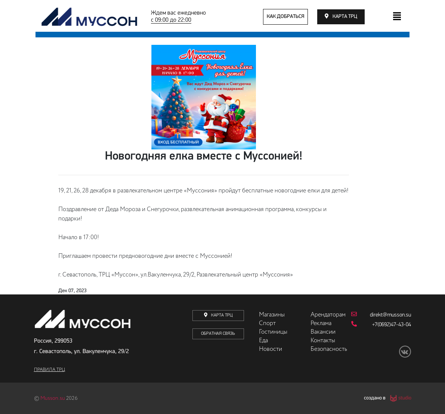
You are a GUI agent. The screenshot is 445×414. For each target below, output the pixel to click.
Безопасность (328, 349)
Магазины (272, 315)
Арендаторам (328, 315)
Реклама (320, 324)
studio (404, 398)
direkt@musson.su (381, 314)
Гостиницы (273, 332)
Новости (270, 349)
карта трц (345, 16)
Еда (263, 341)
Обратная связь (218, 333)
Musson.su (52, 398)
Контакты (322, 341)
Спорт (267, 324)
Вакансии (323, 332)
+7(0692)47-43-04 (381, 324)
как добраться (285, 16)
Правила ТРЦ (49, 370)
